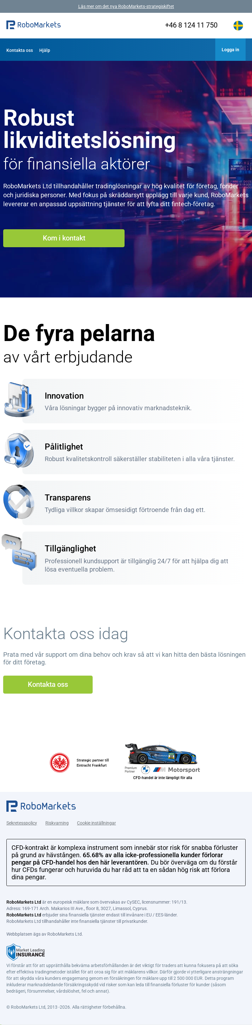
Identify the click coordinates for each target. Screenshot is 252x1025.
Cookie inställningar (96, 821)
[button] (33, 25)
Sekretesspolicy (21, 821)
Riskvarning (57, 821)
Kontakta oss (19, 50)
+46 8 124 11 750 (187, 25)
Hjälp (44, 50)
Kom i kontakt (64, 238)
